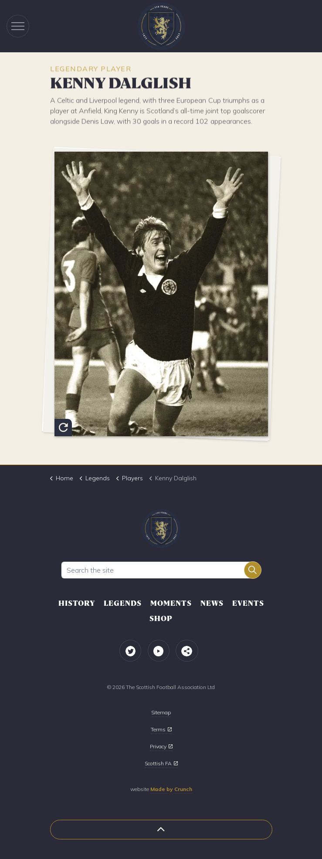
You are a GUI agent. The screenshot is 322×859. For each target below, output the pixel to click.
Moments (171, 603)
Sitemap (161, 712)
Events (248, 603)
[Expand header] (18, 26)
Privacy (161, 746)
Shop (161, 618)
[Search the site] (161, 570)
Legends (123, 603)
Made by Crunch (171, 789)
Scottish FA (161, 763)
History (76, 603)
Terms (161, 729)
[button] (252, 570)
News (212, 603)
